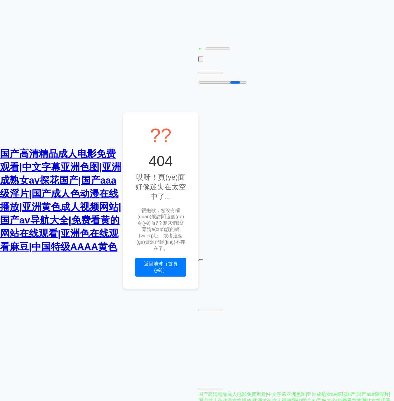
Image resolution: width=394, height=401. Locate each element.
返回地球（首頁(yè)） (161, 267)
